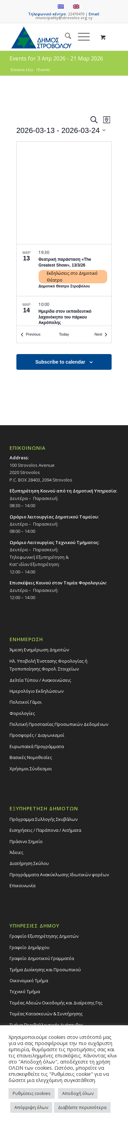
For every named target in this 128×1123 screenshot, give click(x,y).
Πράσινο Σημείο (26, 841)
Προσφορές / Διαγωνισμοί (37, 735)
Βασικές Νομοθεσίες (31, 757)
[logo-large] (53, 37)
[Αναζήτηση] (64, 37)
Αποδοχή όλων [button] (78, 1093)
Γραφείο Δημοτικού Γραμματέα (42, 958)
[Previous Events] (31, 334)
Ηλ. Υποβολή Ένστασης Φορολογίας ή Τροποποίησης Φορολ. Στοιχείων (48, 665)
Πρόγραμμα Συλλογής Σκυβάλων (43, 819)
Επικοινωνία (22, 885)
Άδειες (16, 852)
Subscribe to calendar (60, 362)
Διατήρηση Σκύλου (29, 863)
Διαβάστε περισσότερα (82, 1107)
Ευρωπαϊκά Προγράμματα (37, 746)
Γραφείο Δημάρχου (29, 947)
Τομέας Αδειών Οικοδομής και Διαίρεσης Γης (56, 1003)
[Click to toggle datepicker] (61, 130)
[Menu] (80, 37)
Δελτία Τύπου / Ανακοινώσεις (40, 680)
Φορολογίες (22, 713)
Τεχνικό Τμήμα (25, 991)
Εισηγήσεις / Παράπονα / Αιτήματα (45, 830)
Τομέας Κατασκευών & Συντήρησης (46, 1014)
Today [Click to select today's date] (64, 334)
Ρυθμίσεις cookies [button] (32, 1093)
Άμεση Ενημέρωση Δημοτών (39, 650)
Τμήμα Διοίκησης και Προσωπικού (45, 969)
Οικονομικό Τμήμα (29, 980)
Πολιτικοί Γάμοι (26, 702)
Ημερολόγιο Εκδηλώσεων (36, 691)
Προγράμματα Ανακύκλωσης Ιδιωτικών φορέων (59, 874)
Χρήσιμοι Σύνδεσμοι (31, 769)
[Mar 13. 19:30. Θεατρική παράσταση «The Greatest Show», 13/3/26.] (64, 270)
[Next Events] (101, 334)
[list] (64, 285)
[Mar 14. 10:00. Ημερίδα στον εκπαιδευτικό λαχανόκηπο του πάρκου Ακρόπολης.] (64, 321)
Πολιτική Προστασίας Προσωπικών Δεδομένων (59, 724)
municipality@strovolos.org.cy (64, 17)
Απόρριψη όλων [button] (31, 1107)
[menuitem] (64, 37)
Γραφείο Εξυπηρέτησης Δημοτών (44, 936)
